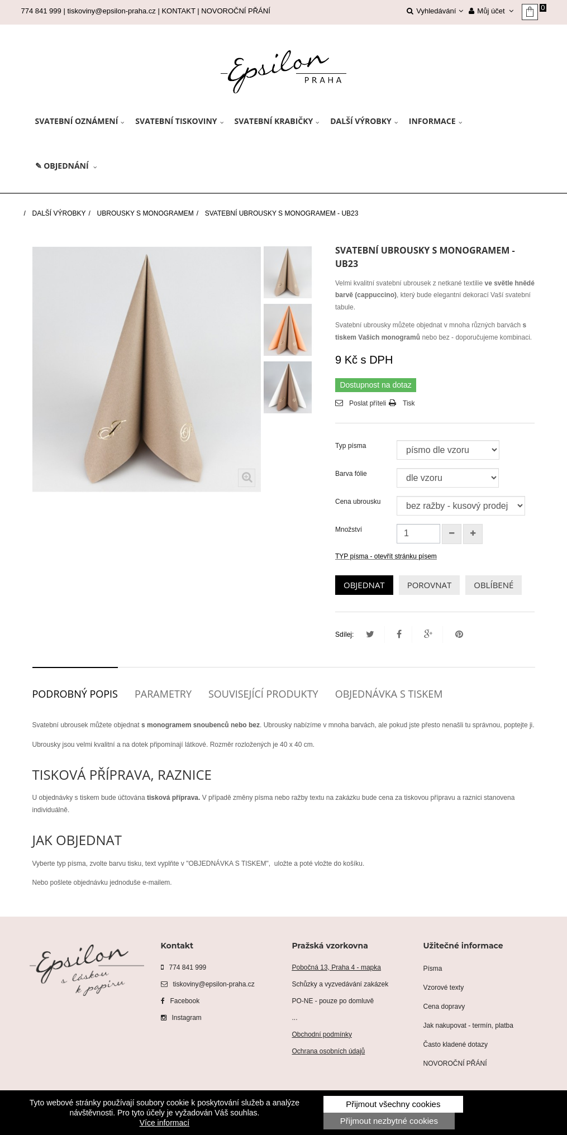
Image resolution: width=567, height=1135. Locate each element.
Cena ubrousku (359, 501)
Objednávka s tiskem (389, 693)
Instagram (181, 1018)
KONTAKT (178, 11)
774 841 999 (184, 967)
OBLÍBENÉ (493, 584)
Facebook (180, 1001)
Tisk (409, 403)
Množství (348, 529)
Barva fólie (352, 474)
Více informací (164, 1122)
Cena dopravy (444, 1006)
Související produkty (263, 693)
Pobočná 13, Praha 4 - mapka (336, 967)
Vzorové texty (443, 987)
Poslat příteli (367, 403)
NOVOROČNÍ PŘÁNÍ (235, 11)
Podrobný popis (75, 693)
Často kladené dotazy (455, 1044)
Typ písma (351, 446)
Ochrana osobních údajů (328, 1051)
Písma (432, 968)
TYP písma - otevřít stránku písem (386, 556)
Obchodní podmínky (322, 1034)
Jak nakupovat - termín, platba (468, 1025)
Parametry (163, 693)
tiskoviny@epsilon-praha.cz (111, 11)
